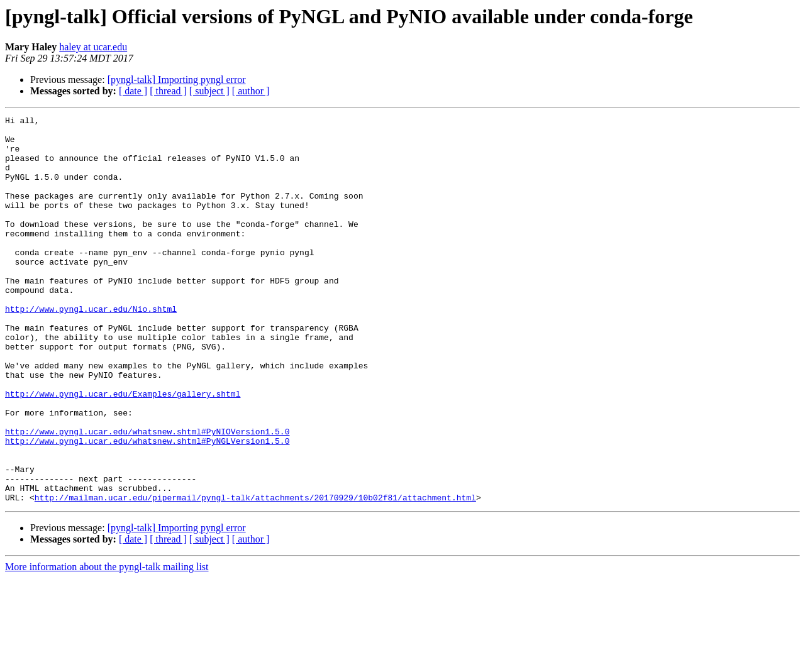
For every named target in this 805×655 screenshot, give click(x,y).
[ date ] (133, 90)
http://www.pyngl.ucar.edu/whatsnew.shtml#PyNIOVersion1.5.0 (147, 495)
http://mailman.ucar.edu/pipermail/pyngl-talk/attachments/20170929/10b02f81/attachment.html (255, 574)
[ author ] (251, 90)
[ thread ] (168, 90)
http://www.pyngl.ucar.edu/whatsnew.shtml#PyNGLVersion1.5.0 (147, 506)
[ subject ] (209, 90)
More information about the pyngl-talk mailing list (107, 644)
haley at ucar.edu (93, 46)
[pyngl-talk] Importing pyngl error (177, 79)
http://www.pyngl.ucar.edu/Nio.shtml (91, 348)
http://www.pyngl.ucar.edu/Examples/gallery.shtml (122, 450)
